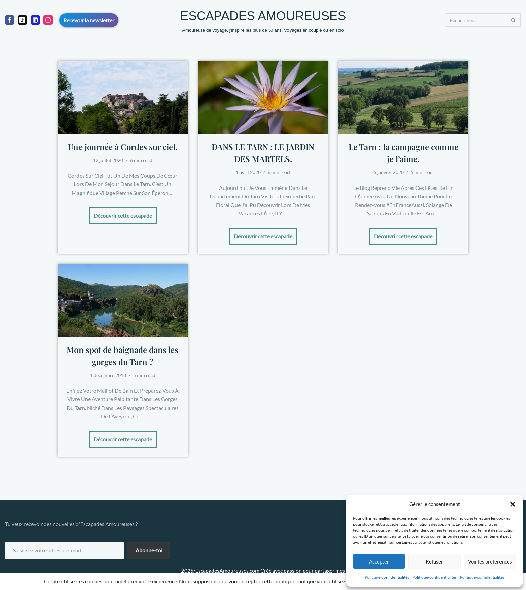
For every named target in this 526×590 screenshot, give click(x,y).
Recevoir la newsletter (88, 20)
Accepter (379, 561)
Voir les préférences (490, 561)
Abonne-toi (149, 550)
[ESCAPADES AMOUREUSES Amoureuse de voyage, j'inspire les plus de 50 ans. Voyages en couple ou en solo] (263, 20)
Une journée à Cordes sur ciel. (122, 146)
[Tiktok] (22, 20)
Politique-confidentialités (387, 577)
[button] (512, 504)
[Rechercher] (475, 20)
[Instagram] (48, 20)
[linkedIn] (35, 20)
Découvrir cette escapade (120, 213)
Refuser (434, 561)
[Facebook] (9, 20)
